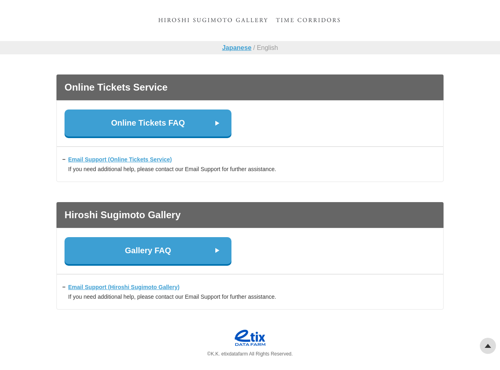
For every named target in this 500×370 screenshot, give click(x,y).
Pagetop (488, 346)
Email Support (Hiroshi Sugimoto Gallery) (123, 287)
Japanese (237, 47)
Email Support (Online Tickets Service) (120, 159)
